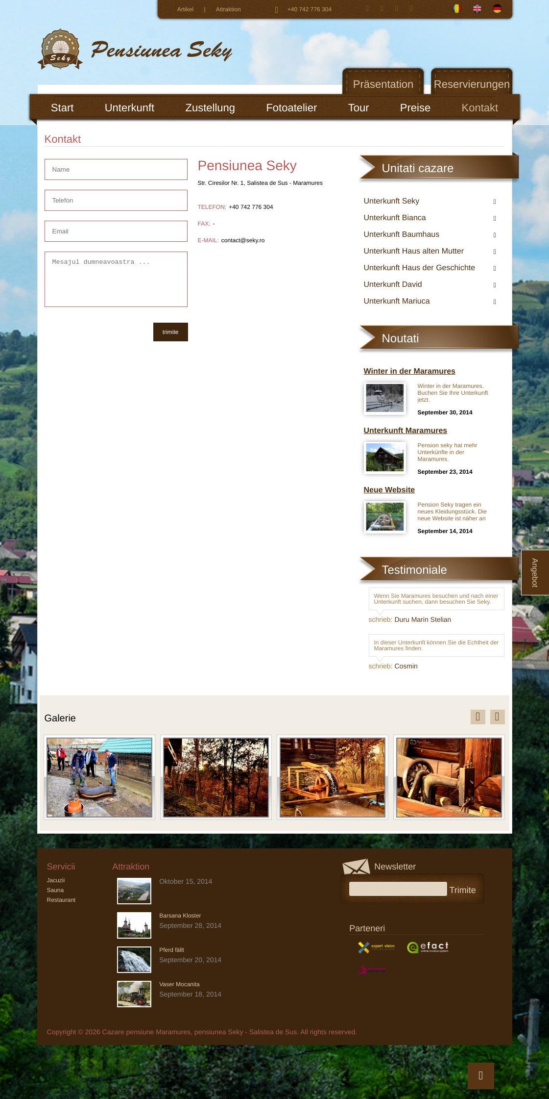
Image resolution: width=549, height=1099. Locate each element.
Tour (358, 108)
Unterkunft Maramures (406, 431)
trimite (171, 332)
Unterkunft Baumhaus (402, 234)
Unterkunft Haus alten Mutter (414, 251)
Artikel (185, 9)
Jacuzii (56, 880)
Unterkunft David (393, 285)
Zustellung (211, 108)
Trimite (466, 889)
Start (62, 108)
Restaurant (61, 899)
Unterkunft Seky (392, 201)
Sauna (55, 890)
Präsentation (383, 84)
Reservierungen (472, 84)
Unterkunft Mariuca (397, 301)
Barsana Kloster (180, 915)
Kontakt (480, 108)
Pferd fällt (171, 949)
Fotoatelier (291, 108)
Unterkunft (130, 108)
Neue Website (389, 490)
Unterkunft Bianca (395, 218)
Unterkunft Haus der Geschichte (420, 268)
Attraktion (228, 9)
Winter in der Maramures (409, 371)
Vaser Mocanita (179, 984)
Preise (415, 108)
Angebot (534, 573)
